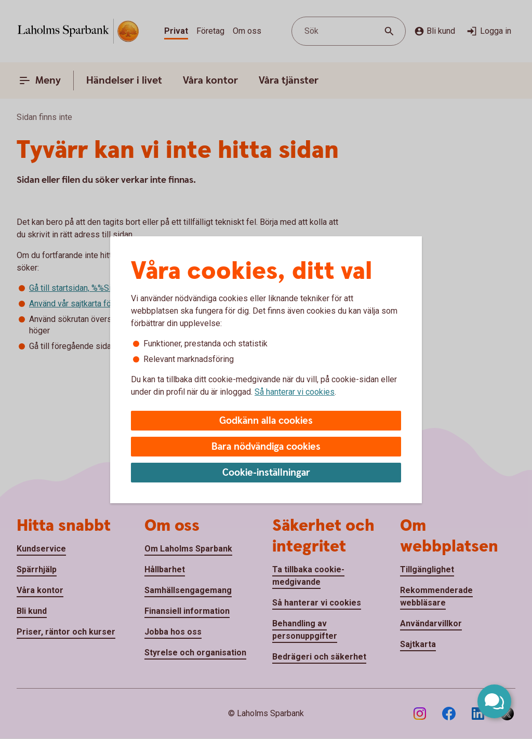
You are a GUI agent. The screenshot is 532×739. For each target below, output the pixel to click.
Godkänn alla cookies (266, 420)
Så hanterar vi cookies (295, 392)
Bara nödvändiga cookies (266, 446)
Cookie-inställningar (266, 472)
